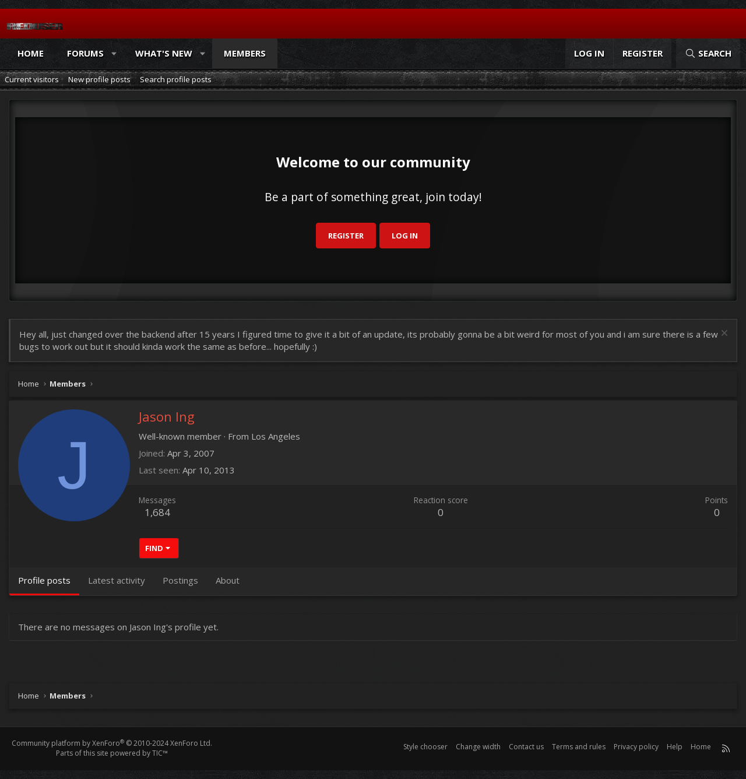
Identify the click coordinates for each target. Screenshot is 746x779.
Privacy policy (636, 747)
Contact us (526, 747)
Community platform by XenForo (112, 743)
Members (245, 53)
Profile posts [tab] (44, 580)
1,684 (157, 512)
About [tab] (228, 580)
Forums (85, 53)
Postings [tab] (180, 580)
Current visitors (32, 79)
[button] (114, 53)
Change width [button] (478, 747)
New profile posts (99, 79)
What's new (163, 53)
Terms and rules (579, 747)
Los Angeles (275, 436)
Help (674, 747)
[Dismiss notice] (723, 334)
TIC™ (160, 753)
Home (30, 53)
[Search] (708, 53)
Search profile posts (176, 79)
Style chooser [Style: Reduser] (425, 747)
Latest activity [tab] (116, 580)
